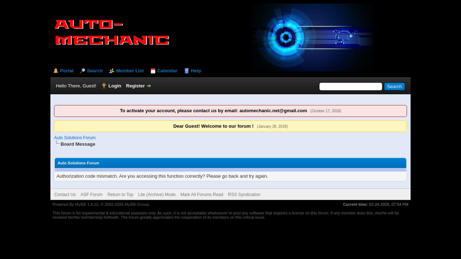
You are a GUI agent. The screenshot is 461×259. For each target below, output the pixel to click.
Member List (130, 70)
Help (196, 70)
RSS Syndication (244, 194)
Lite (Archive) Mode (157, 194)
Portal (66, 70)
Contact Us (65, 194)
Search (94, 70)
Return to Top (120, 194)
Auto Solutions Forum (74, 137)
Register (135, 85)
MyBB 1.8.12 (86, 204)
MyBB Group (137, 204)
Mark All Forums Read (201, 194)
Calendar (167, 70)
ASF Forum (92, 194)
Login (114, 85)
